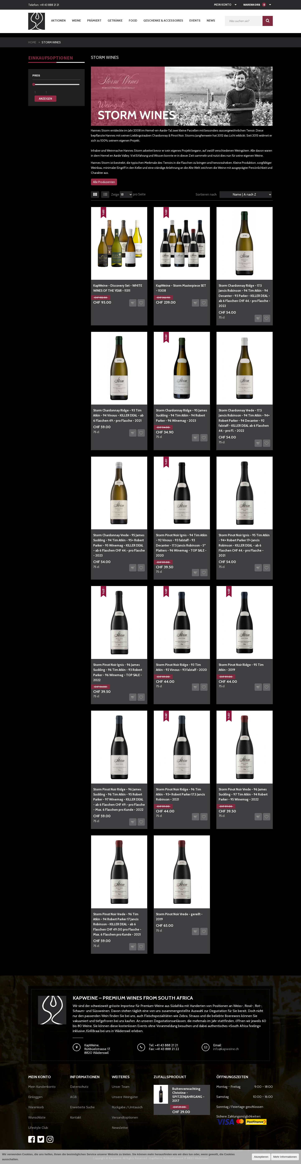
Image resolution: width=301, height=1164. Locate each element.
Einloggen (35, 1097)
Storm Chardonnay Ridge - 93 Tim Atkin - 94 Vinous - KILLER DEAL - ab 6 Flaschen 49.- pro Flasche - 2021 (118, 416)
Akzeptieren (261, 1156)
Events (194, 20)
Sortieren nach (206, 194)
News (211, 20)
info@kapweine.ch (226, 1049)
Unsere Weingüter (125, 1097)
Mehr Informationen (285, 1156)
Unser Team (120, 1087)
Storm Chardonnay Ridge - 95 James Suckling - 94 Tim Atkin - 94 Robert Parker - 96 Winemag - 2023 (181, 416)
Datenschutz (79, 1087)
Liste (105, 194)
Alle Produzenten (104, 182)
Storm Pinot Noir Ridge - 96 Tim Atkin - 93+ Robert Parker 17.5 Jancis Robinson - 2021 (180, 795)
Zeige (115, 194)
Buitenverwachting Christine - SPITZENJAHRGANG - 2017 (188, 1095)
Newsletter (120, 1128)
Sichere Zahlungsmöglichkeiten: (241, 1119)
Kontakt (75, 1117)
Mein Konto (222, 5)
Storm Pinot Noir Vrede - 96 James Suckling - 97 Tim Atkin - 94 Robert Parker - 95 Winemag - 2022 (243, 795)
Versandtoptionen (125, 1117)
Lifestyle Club (38, 1128)
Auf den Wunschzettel (141, 303)
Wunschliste (37, 1117)
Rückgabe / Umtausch (127, 1107)
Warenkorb (36, 1107)
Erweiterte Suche (82, 1107)
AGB (73, 1097)
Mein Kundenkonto (42, 1087)
